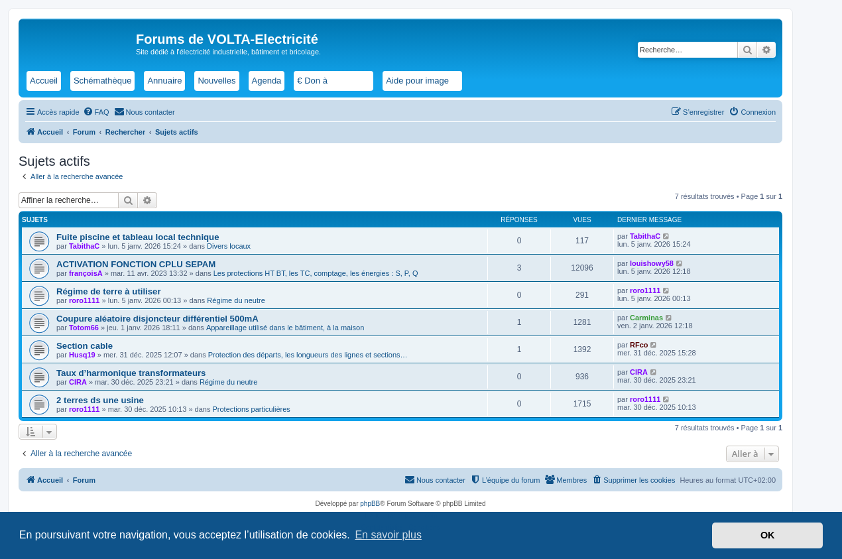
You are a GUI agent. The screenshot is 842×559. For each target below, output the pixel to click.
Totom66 (84, 328)
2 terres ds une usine (100, 400)
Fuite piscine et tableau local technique (137, 237)
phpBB (370, 503)
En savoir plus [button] (388, 534)
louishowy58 (652, 263)
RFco (639, 345)
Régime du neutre (236, 300)
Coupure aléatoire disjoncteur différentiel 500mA (157, 319)
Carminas (646, 318)
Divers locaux (229, 246)
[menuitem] (96, 112)
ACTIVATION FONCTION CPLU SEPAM (135, 264)
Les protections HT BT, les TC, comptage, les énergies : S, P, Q (315, 273)
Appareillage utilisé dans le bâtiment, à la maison (285, 328)
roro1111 (84, 300)
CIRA (78, 382)
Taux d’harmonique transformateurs (131, 373)
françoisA (86, 273)
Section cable (84, 346)
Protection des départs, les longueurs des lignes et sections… (308, 355)
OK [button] (767, 535)
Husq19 (82, 355)
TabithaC (84, 246)
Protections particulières (251, 409)
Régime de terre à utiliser (108, 291)
